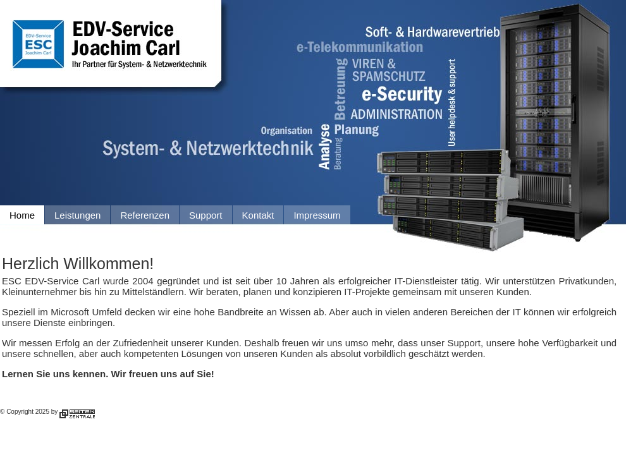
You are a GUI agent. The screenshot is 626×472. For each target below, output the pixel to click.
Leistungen (77, 215)
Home (22, 215)
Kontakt (258, 215)
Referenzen (144, 215)
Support (206, 215)
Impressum (316, 215)
